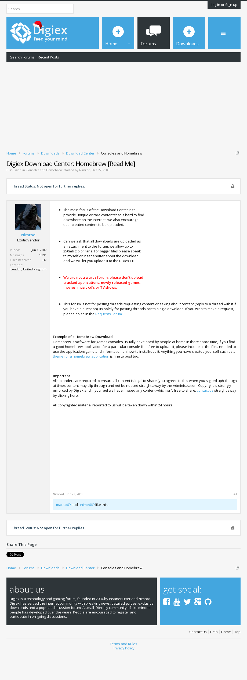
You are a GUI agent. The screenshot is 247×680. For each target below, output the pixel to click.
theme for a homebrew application (81, 383)
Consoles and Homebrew (44, 198)
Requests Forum (108, 341)
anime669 (87, 532)
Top (237, 659)
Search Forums (22, 57)
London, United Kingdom (28, 297)
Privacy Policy (123, 675)
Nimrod (84, 198)
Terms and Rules (123, 671)
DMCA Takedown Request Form (153, 173)
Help (214, 659)
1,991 (42, 282)
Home (226, 659)
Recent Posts (48, 57)
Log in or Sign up (224, 4)
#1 (235, 521)
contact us (205, 418)
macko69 (63, 532)
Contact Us (198, 659)
